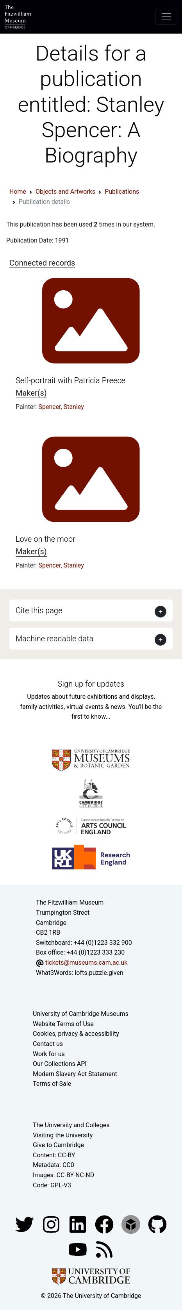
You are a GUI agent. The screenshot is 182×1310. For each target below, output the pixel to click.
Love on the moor (45, 539)
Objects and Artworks (65, 191)
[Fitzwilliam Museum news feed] (104, 1249)
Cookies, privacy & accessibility (76, 1033)
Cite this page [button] (39, 610)
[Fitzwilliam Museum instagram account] (52, 1224)
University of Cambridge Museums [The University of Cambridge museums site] (80, 1013)
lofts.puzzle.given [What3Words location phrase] (99, 972)
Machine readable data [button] (54, 638)
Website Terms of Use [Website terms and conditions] (63, 1024)
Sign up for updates (91, 684)
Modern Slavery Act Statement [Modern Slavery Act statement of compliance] (75, 1074)
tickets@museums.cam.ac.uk (86, 962)
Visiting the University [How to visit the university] (63, 1135)
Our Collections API (60, 1063)
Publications (122, 191)
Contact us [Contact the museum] (48, 1044)
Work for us (49, 1054)
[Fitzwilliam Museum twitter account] (25, 1224)
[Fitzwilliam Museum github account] (157, 1224)
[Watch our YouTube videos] (78, 1249)
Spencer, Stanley (61, 406)
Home (17, 191)
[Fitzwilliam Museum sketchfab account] (131, 1224)
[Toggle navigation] (166, 17)
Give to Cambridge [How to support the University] (58, 1145)
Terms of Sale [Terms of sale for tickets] (52, 1083)
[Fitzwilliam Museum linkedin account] (105, 1224)
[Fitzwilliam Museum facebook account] (78, 1224)
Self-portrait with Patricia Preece (70, 380)
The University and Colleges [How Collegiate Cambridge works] (71, 1125)
